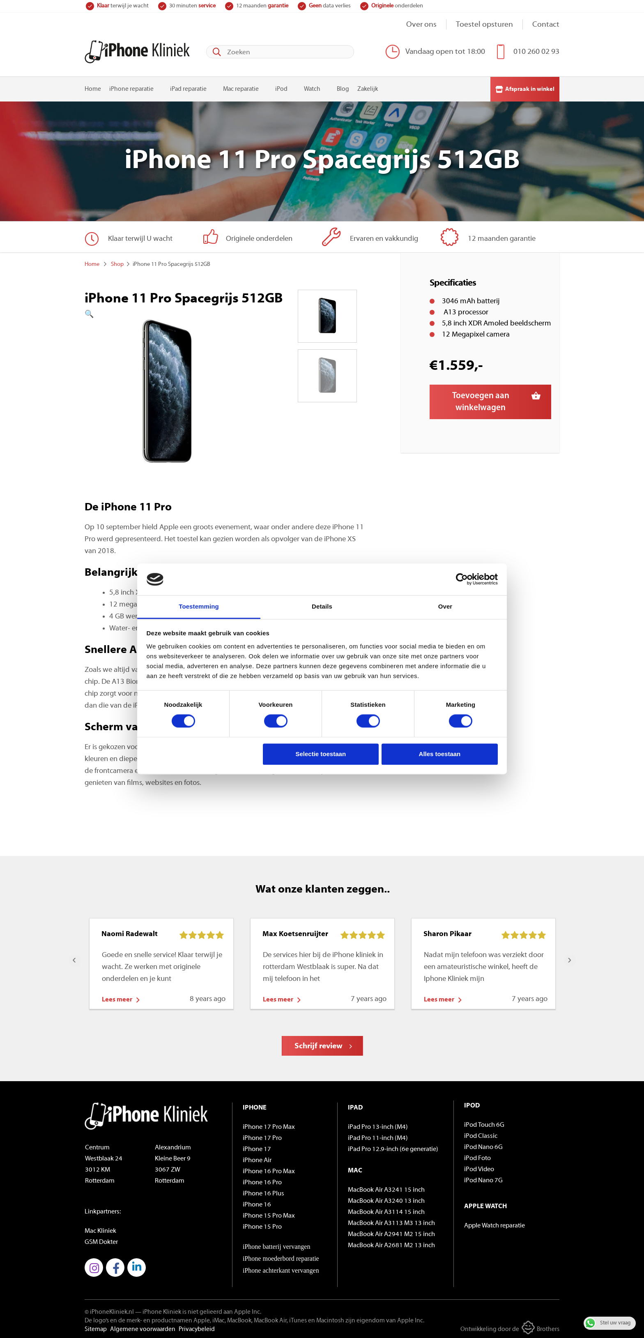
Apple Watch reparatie (494, 1223)
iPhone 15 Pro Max (269, 1214)
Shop (117, 262)
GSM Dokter (101, 1240)
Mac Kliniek (100, 1229)
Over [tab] (445, 606)
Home (93, 87)
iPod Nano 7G (483, 1178)
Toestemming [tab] (199, 606)
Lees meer (117, 997)
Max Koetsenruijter (295, 932)
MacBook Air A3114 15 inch (386, 1210)
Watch (312, 87)
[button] (167, 312)
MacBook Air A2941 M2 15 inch (391, 1232)
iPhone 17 (257, 1147)
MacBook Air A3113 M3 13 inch (391, 1221)
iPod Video (479, 1167)
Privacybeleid (197, 1327)
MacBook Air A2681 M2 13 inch (391, 1243)
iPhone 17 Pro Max (269, 1125)
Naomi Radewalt (129, 932)
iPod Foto (477, 1156)
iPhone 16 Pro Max (269, 1169)
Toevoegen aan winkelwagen (480, 400)
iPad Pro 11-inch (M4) (378, 1136)
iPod (281, 87)
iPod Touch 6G (484, 1123)
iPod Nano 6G (483, 1145)
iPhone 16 (257, 1203)
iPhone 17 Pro (262, 1136)
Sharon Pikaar (447, 932)
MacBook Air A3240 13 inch (386, 1199)
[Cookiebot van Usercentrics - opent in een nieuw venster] (462, 579)
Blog (343, 87)
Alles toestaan (440, 753)
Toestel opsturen (484, 25)
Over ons (421, 25)
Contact (545, 25)
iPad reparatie (188, 87)
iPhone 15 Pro (262, 1225)
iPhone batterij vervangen (276, 1244)
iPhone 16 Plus (263, 1191)
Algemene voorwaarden (142, 1327)
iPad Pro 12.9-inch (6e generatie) (393, 1147)
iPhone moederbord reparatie (281, 1256)
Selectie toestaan (321, 753)
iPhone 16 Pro (262, 1180)
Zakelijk (367, 87)
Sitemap (96, 1327)
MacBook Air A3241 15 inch (386, 1188)
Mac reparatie (241, 87)
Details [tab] (322, 606)
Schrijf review (318, 1044)
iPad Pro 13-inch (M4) (378, 1125)
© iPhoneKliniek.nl (109, 1310)
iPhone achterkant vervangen (281, 1268)
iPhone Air (257, 1158)
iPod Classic (480, 1134)
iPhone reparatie (131, 87)
